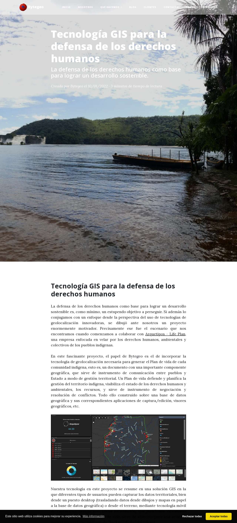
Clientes (150, 7)
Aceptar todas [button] (219, 516)
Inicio (66, 7)
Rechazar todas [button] (192, 516)
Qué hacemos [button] (110, 7)
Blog (132, 7)
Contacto (171, 7)
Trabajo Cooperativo (202, 7)
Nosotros (85, 7)
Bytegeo (31, 7)
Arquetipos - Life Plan (165, 334)
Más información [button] (93, 516)
